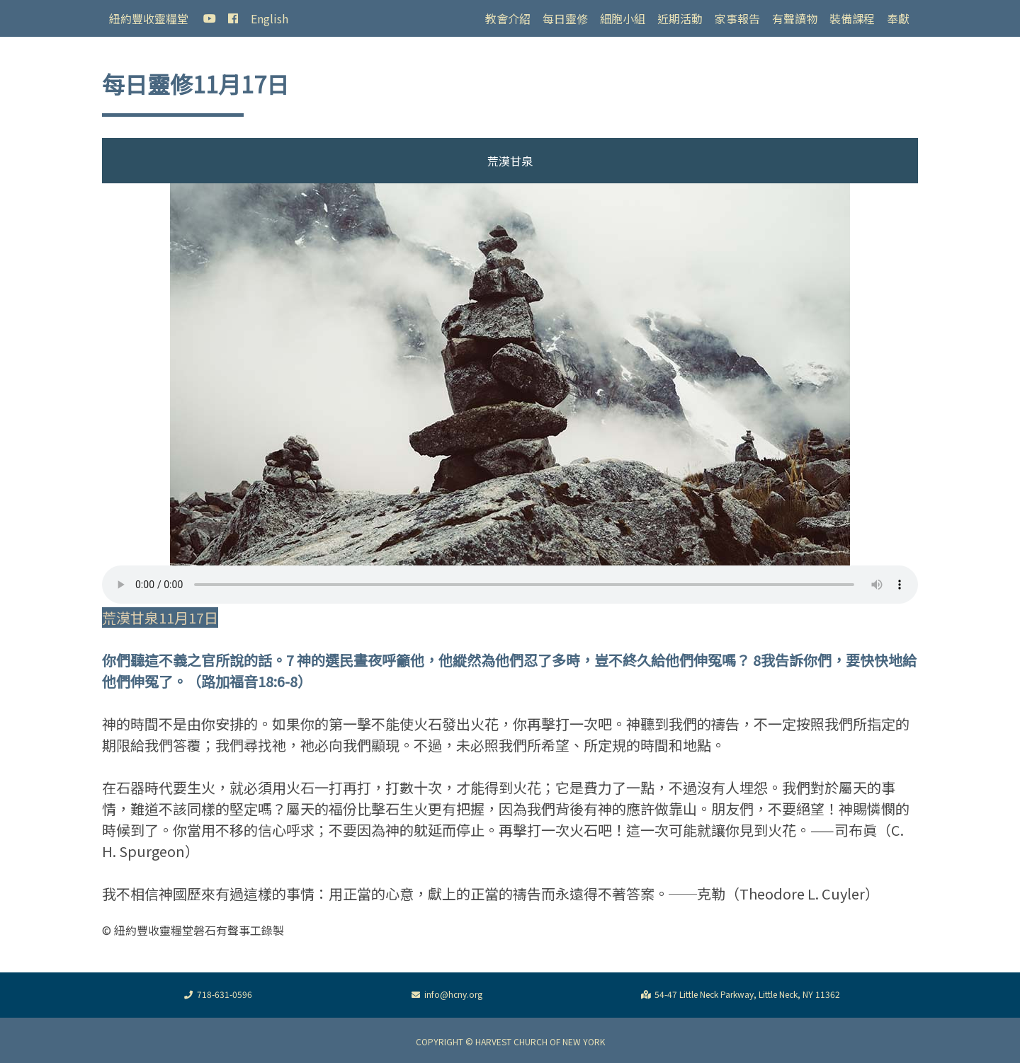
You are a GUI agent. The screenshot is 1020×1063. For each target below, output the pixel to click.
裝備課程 (852, 18)
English (269, 18)
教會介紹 (508, 18)
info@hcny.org (444, 995)
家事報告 (737, 18)
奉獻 (898, 18)
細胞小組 (622, 18)
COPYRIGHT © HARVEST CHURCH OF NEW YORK (510, 1041)
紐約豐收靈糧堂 (148, 18)
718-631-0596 (216, 995)
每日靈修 (565, 18)
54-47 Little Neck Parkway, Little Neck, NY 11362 (739, 995)
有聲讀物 (794, 18)
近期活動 (680, 18)
